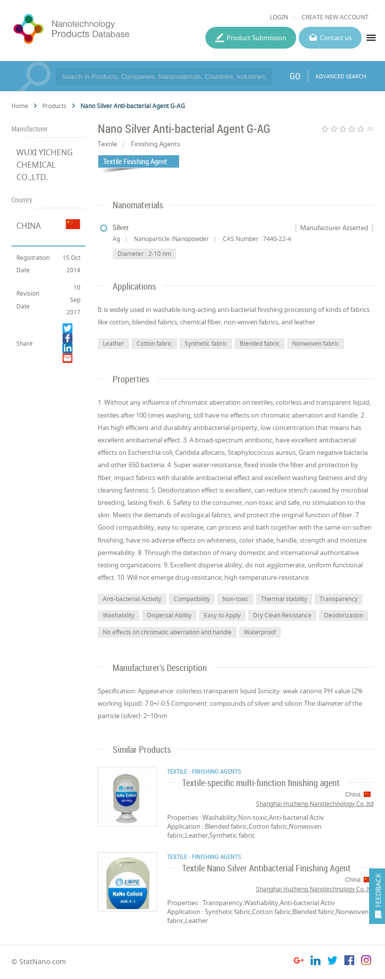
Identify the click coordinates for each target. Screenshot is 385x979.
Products (54, 106)
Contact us (336, 37)
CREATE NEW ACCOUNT (335, 17)
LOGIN (279, 17)
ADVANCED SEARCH (341, 76)
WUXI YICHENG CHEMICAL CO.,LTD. (44, 165)
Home (19, 106)
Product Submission (256, 37)
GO (295, 76)
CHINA (28, 225)
